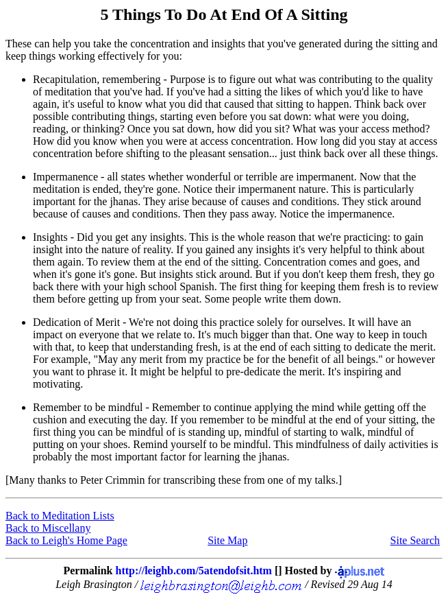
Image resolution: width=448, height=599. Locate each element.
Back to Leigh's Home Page (66, 540)
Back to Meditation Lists (59, 515)
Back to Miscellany (47, 528)
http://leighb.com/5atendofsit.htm (193, 570)
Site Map (227, 540)
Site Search (415, 540)
